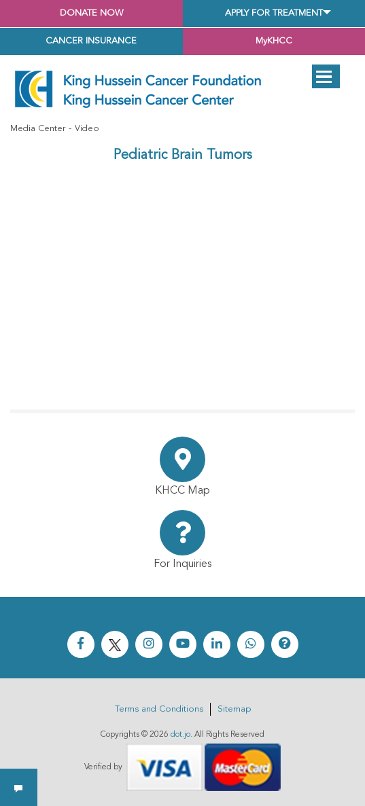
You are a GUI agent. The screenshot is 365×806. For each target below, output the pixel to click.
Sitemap (234, 709)
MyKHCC (274, 41)
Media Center (37, 128)
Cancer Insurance (91, 41)
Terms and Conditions (159, 709)
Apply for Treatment (274, 13)
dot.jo (180, 735)
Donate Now (91, 13)
